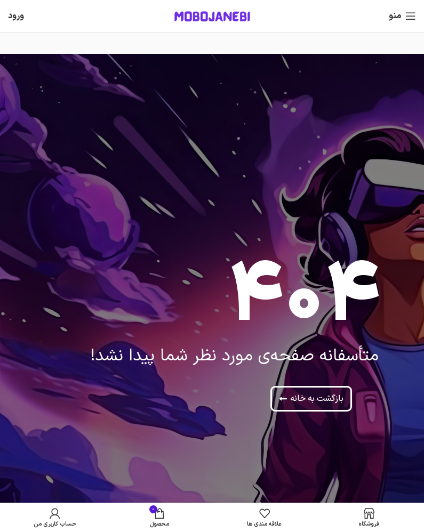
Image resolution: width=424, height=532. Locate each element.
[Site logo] (212, 15)
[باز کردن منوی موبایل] (402, 16)
